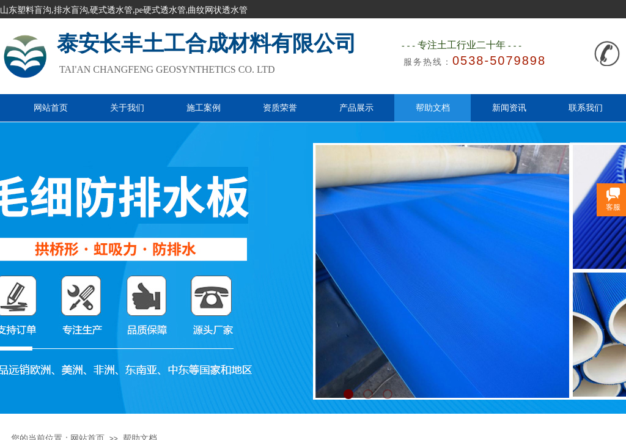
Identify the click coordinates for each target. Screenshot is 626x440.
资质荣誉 (280, 107)
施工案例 (203, 107)
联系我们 (586, 107)
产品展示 (356, 107)
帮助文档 (433, 107)
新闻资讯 (509, 107)
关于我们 (127, 107)
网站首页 (51, 107)
